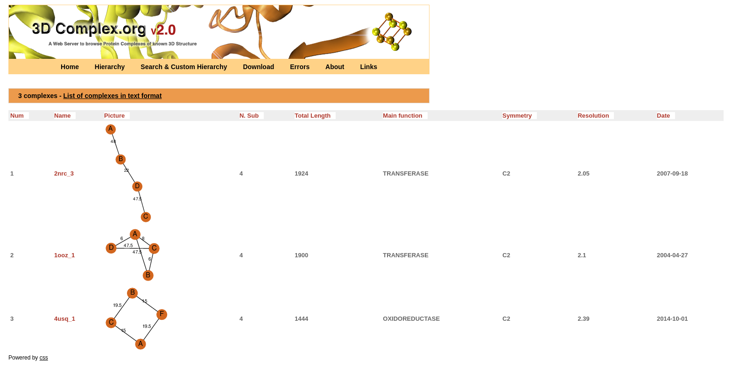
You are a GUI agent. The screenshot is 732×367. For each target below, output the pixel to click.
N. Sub (251, 115)
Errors (300, 67)
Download (259, 67)
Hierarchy (111, 67)
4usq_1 (64, 318)
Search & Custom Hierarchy (185, 67)
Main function (405, 115)
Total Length (315, 115)
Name (65, 115)
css (44, 357)
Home (71, 67)
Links (368, 67)
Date (666, 115)
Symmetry (519, 115)
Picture (117, 115)
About (335, 67)
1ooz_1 (64, 255)
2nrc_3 (64, 173)
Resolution (595, 115)
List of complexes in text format (112, 95)
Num (19, 115)
